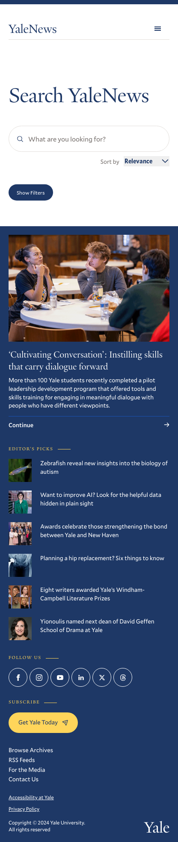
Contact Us (24, 779)
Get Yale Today (43, 722)
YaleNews (32, 30)
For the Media (27, 769)
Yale (156, 829)
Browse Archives (31, 750)
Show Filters (31, 192)
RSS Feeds (22, 760)
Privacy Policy (24, 809)
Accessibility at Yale (31, 797)
